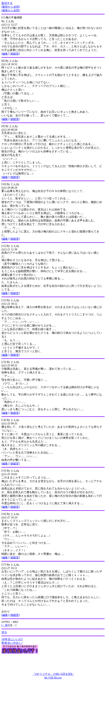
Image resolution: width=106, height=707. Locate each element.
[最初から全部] (10, 6)
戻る (4, 632)
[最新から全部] (10, 10)
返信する (7, 3)
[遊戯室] (15, 53)
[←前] (5, 625)
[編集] (5, 53)
